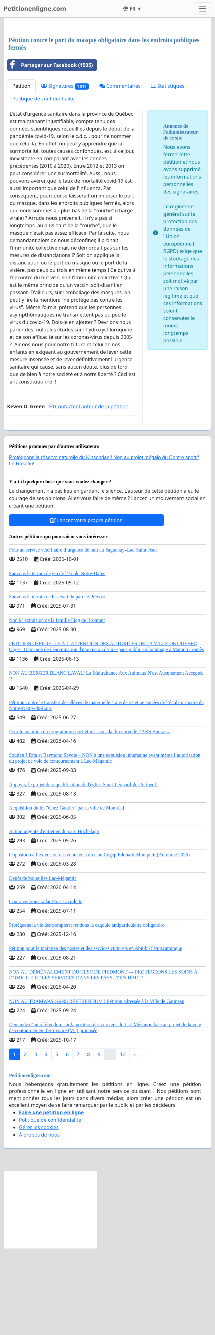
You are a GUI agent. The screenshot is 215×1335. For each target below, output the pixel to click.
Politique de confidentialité (43, 185)
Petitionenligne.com (35, 8)
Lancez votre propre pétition (86, 607)
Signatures (65, 172)
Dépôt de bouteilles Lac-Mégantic (43, 965)
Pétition (21, 172)
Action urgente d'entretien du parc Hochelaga (54, 918)
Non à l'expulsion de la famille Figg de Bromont (57, 707)
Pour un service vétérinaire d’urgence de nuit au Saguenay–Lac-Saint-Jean (83, 636)
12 (122, 1141)
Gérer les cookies (39, 1214)
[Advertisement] (107, 71)
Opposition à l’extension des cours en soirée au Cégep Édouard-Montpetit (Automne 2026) (99, 941)
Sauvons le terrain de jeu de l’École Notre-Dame (57, 660)
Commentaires (120, 172)
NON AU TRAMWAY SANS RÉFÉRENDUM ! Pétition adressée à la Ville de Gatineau (96, 1088)
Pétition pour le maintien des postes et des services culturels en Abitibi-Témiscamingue (95, 1035)
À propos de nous (39, 1221)
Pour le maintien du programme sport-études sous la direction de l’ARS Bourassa (89, 818)
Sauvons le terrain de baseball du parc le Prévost (57, 683)
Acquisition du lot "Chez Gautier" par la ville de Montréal (66, 894)
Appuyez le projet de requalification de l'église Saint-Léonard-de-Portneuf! (83, 871)
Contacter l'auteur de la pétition (89, 493)
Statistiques (167, 172)
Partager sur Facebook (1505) (50, 151)
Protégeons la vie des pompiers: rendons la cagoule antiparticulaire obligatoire (87, 1011)
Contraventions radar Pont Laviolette (45, 988)
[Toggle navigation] (202, 8)
